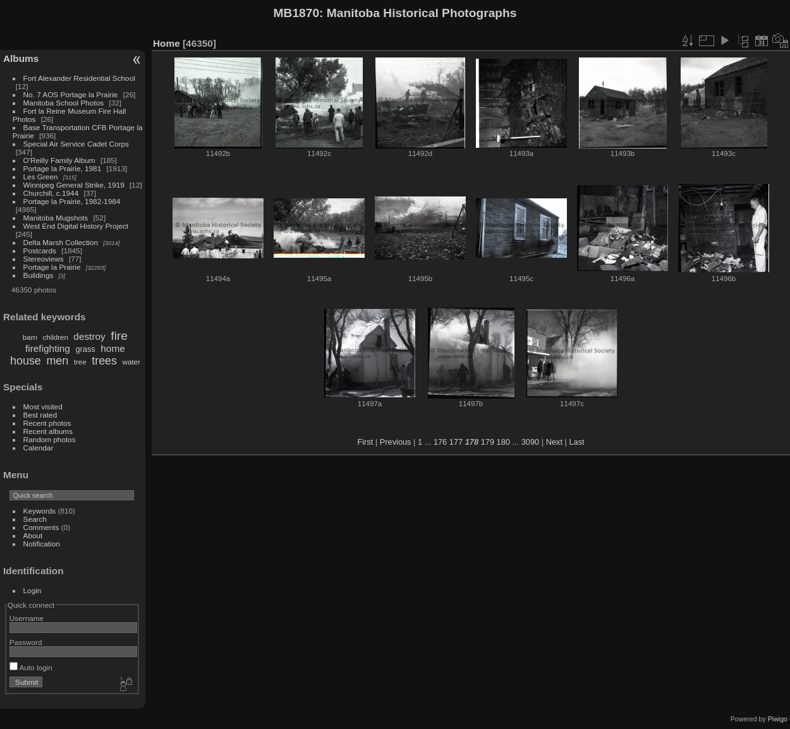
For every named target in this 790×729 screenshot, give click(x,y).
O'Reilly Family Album (59, 160)
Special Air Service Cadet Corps (76, 144)
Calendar (38, 447)
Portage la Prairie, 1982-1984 (72, 201)
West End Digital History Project (76, 226)
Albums (21, 58)
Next (554, 442)
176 (440, 442)
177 (456, 442)
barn (30, 337)
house (25, 360)
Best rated (40, 415)
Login (32, 590)
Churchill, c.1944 (51, 193)
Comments (41, 527)
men (57, 360)
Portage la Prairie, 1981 (62, 168)
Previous (395, 442)
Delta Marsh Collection (60, 242)
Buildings (38, 275)
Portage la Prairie (52, 267)
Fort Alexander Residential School (79, 78)
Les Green (40, 176)
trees (104, 360)
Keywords (39, 511)
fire (119, 335)
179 (487, 442)
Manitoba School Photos (63, 103)
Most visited (43, 406)
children (55, 337)
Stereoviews (43, 259)
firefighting (47, 348)
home (112, 348)
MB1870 (297, 13)
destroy (89, 336)
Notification (41, 543)
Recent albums (48, 431)
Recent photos (47, 423)
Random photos (49, 439)
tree (80, 362)
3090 (530, 442)
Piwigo (777, 719)
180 (503, 442)
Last (576, 442)
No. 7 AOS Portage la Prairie (70, 94)
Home (166, 43)
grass (85, 349)
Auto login (30, 667)
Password (25, 642)
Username (26, 618)
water (131, 362)
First (365, 442)
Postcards (39, 250)
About (33, 535)
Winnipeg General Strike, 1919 (74, 185)
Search (35, 519)
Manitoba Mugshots (55, 218)
